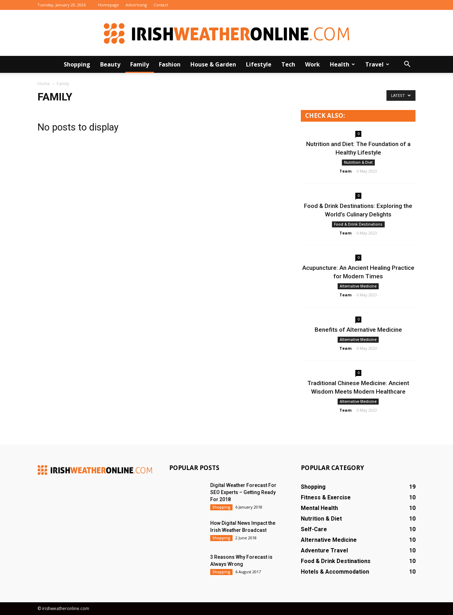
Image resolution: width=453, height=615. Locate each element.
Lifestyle (258, 64)
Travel (377, 64)
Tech (288, 64)
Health (342, 64)
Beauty (110, 64)
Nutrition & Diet (358, 162)
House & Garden (213, 64)
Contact (161, 4)
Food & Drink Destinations (358, 224)
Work (312, 64)
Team (345, 171)
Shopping (77, 64)
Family (139, 64)
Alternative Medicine (358, 286)
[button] (406, 64)
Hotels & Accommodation (335, 571)
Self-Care (314, 529)
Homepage (108, 4)
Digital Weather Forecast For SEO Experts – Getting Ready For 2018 (243, 492)
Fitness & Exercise (326, 497)
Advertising (136, 4)
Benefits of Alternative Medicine (358, 329)
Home (44, 84)
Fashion (169, 64)
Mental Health (319, 508)
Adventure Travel (324, 550)
